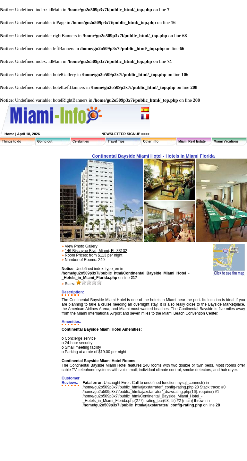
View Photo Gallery (81, 246)
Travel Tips (116, 141)
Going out (44, 141)
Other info (150, 141)
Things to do (11, 141)
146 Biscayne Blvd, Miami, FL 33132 (96, 250)
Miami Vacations (226, 141)
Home (9, 134)
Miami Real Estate (192, 141)
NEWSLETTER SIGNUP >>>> (125, 134)
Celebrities (80, 141)
